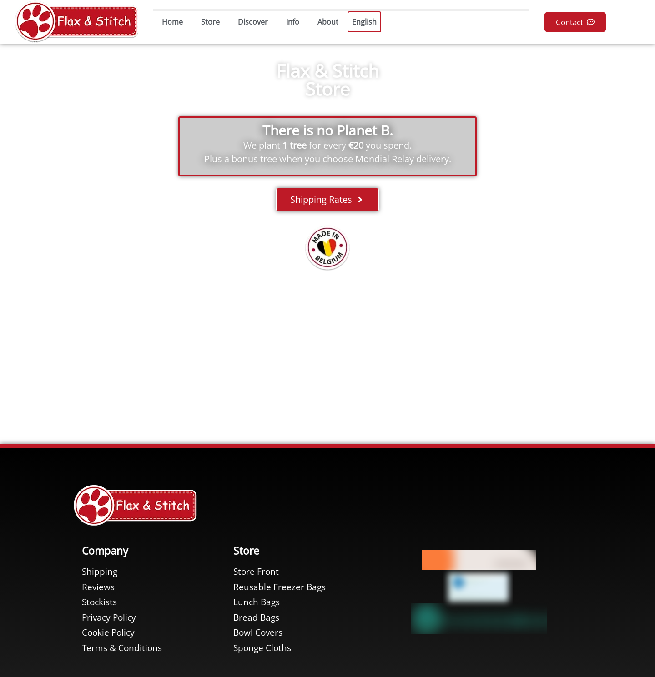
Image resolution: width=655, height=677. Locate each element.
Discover (253, 22)
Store (210, 22)
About (327, 22)
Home (172, 22)
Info (292, 22)
